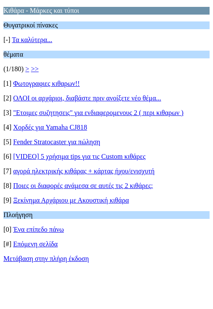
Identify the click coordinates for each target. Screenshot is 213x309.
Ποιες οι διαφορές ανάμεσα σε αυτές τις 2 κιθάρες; (83, 185)
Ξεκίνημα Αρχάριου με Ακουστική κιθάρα (71, 200)
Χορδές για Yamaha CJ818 (50, 127)
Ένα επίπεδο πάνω (38, 229)
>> (35, 69)
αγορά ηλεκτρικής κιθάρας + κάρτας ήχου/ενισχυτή (84, 171)
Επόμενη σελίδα (35, 244)
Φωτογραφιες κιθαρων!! (46, 83)
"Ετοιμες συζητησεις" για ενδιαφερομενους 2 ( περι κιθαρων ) (98, 112)
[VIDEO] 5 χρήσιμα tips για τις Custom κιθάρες (79, 156)
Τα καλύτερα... (32, 39)
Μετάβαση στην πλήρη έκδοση (46, 258)
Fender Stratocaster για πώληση (56, 141)
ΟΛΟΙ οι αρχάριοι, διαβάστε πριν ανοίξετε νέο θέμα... (87, 98)
